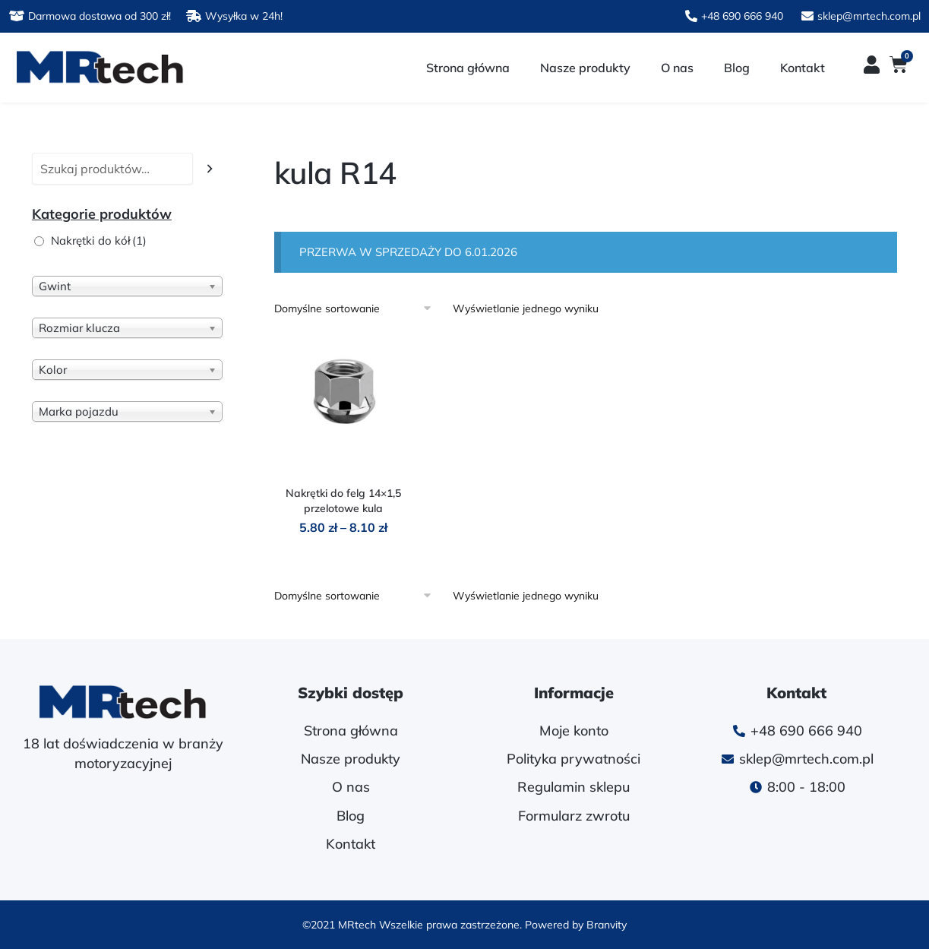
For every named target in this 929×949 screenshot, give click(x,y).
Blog (737, 67)
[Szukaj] (210, 169)
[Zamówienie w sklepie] (358, 308)
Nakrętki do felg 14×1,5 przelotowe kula (343, 500)
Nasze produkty (585, 67)
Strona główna (468, 67)
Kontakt (802, 67)
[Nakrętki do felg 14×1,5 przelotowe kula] (343, 406)
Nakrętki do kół (99, 240)
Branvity (606, 925)
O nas (677, 67)
